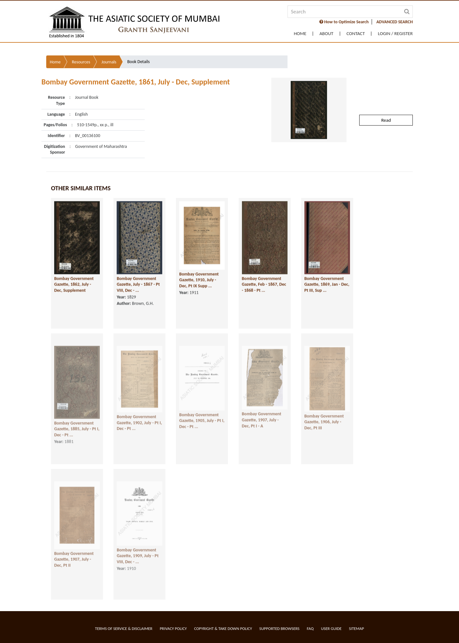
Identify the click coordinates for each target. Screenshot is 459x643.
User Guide (331, 628)
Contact (355, 34)
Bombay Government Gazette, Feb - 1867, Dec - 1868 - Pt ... (264, 272)
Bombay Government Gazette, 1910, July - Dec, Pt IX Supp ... (199, 268)
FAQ (310, 628)
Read (386, 105)
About (326, 34)
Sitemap (356, 628)
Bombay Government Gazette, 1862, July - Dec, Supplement (74, 272)
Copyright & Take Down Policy (223, 628)
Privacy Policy (173, 628)
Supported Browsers (279, 628)
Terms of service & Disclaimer (123, 628)
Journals (108, 47)
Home (300, 34)
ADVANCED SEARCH (394, 22)
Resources (81, 47)
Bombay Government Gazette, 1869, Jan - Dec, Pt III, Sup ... (326, 272)
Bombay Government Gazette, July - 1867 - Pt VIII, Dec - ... (138, 272)
